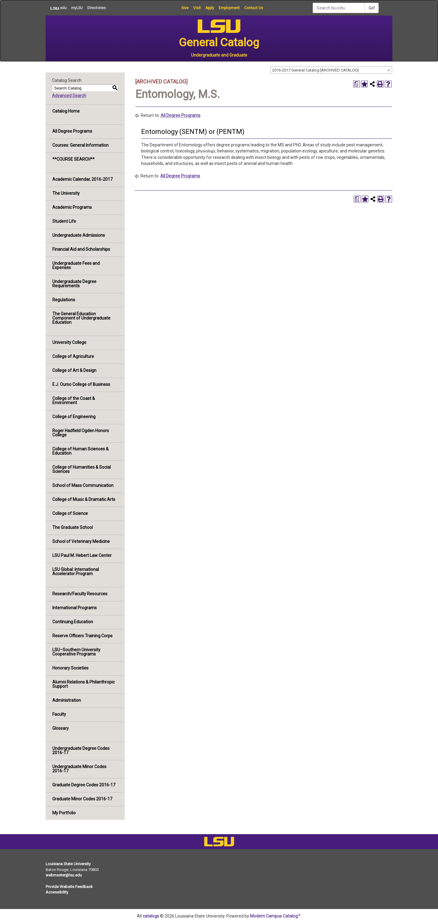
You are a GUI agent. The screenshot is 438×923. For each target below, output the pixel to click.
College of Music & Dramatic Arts (83, 499)
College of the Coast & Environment (73, 400)
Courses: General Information (80, 145)
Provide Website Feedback (69, 886)
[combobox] (331, 70)
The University (66, 193)
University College (69, 342)
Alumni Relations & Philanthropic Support (83, 684)
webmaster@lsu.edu (64, 875)
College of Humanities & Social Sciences (81, 469)
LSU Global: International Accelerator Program (75, 571)
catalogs (151, 916)
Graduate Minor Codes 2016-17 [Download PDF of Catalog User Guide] (82, 798)
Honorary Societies (70, 668)
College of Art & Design (74, 370)
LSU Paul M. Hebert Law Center (82, 555)
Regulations (63, 299)
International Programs (74, 607)
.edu (56, 8)
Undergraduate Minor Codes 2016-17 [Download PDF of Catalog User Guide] (79, 768)
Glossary (60, 728)
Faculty (59, 714)
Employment (229, 8)
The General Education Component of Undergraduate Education (81, 318)
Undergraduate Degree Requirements (74, 283)
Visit (197, 8)
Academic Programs (72, 207)
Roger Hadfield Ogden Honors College (80, 432)
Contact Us (253, 8)
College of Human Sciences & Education (80, 451)
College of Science (70, 513)
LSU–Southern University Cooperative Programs (76, 651)
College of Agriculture (73, 356)
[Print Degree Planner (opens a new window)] (356, 84)
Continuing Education (72, 621)
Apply (209, 8)
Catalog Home (66, 111)
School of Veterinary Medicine (81, 541)
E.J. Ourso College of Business (81, 384)
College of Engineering (74, 416)
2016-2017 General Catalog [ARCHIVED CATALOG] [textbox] (315, 70)
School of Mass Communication (82, 485)
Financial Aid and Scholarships (81, 249)
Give (185, 8)
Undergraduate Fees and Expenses (76, 265)
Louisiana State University (68, 864)
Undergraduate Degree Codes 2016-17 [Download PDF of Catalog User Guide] (80, 750)
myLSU (77, 8)
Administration (66, 700)
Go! (372, 7)
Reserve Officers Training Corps (82, 635)
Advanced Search (69, 95)
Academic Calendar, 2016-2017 (82, 179)
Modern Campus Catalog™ (275, 916)
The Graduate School (72, 527)
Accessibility (57, 892)
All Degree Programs (72, 131)
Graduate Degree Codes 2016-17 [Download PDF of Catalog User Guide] (83, 784)
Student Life (64, 221)
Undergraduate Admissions (78, 235)
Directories (96, 8)
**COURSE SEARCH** (73, 159)
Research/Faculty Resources (79, 593)
